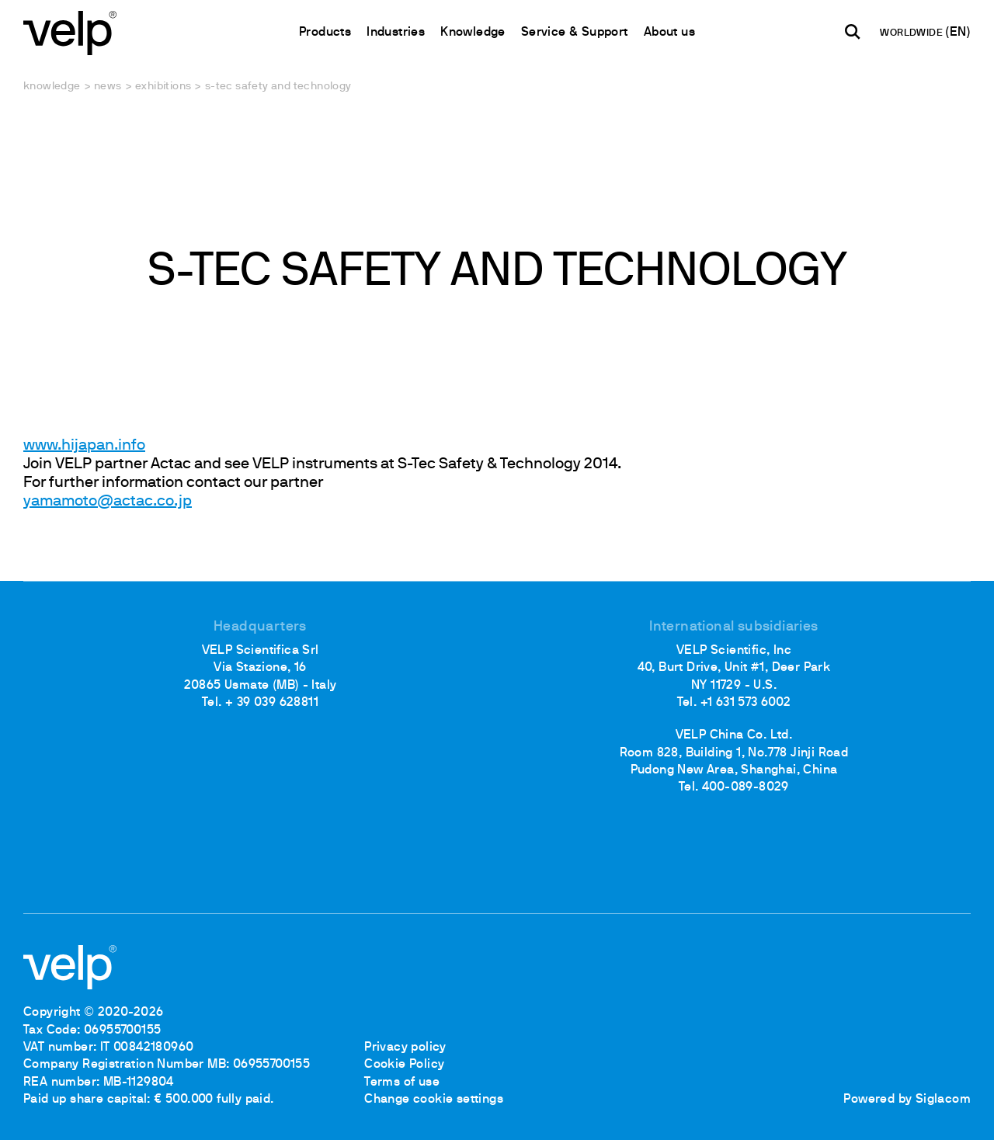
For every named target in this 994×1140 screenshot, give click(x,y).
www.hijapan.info (84, 446)
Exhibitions (163, 87)
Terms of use (402, 1082)
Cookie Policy (404, 1064)
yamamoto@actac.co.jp (107, 502)
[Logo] (69, 31)
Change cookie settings (433, 1099)
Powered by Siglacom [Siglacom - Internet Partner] (907, 1099)
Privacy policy (405, 1047)
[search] (852, 32)
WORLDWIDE (912, 33)
